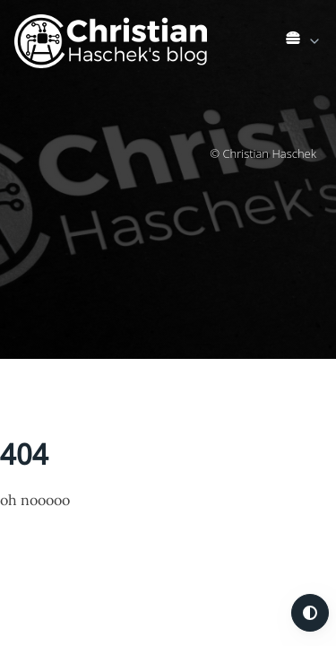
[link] (304, 41)
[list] (304, 37)
